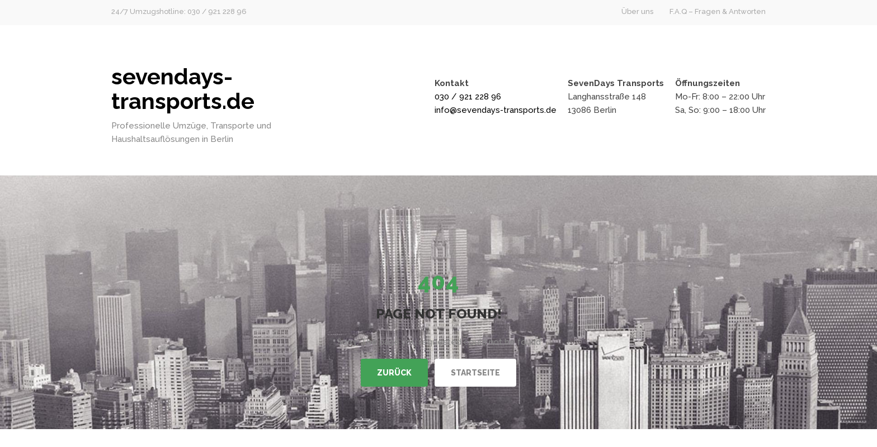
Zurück (394, 372)
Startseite (475, 372)
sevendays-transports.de (182, 88)
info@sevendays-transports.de (496, 110)
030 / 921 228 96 (468, 97)
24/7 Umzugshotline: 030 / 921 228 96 (179, 11)
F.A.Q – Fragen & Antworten (717, 11)
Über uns (637, 11)
